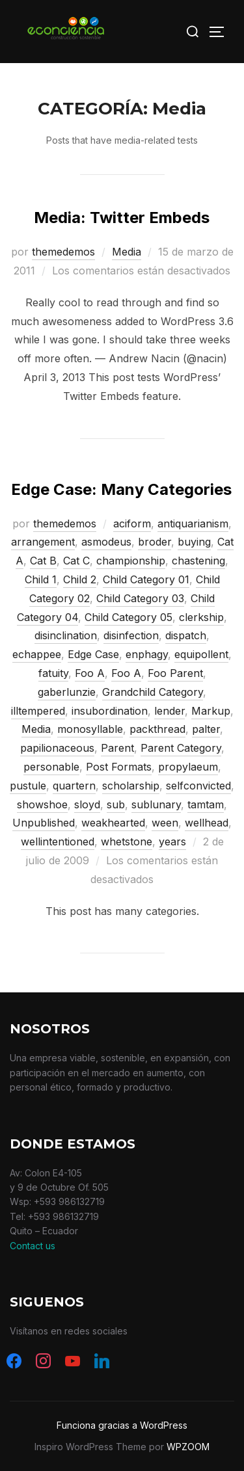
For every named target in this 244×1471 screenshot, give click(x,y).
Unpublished (43, 822)
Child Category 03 (140, 598)
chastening (198, 560)
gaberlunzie (67, 691)
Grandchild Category (152, 691)
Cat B (43, 560)
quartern (74, 785)
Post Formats (119, 766)
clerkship (201, 617)
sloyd (87, 804)
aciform (132, 523)
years (172, 841)
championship (130, 560)
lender (169, 710)
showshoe (42, 804)
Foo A (90, 673)
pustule (28, 785)
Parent (117, 747)
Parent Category (181, 747)
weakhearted (113, 822)
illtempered (38, 710)
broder (154, 541)
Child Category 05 (128, 617)
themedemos (63, 251)
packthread (157, 728)
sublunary (156, 804)
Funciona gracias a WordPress (122, 1425)
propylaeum (188, 766)
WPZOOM (188, 1446)
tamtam (205, 804)
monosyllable (90, 728)
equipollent (201, 654)
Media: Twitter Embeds (122, 217)
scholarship (130, 785)
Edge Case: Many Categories (121, 489)
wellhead (206, 822)
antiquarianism (192, 523)
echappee (36, 654)
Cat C (76, 560)
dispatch (185, 635)
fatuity (53, 673)
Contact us (32, 1245)
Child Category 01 (146, 579)
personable (51, 766)
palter (206, 728)
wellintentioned (57, 841)
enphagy (147, 654)
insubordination (110, 710)
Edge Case (93, 654)
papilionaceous (57, 747)
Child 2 (79, 579)
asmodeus (106, 541)
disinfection (131, 635)
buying (194, 541)
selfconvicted (198, 785)
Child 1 (41, 579)
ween (165, 822)
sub (116, 804)
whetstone (126, 841)
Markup (210, 710)
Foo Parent (175, 673)
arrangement (43, 541)
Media (126, 251)
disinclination (65, 635)
